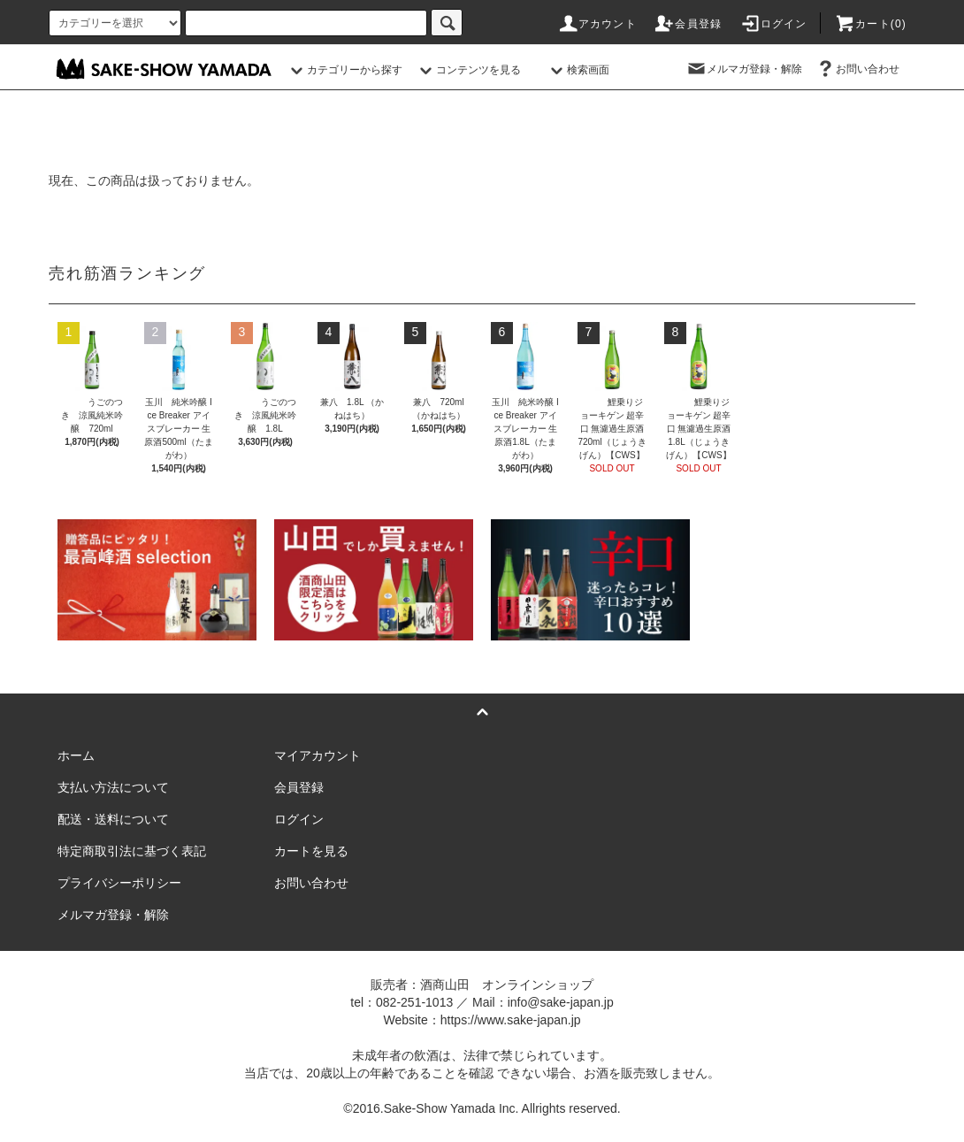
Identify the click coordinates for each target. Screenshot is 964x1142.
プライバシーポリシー (119, 883)
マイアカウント (317, 755)
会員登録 (688, 24)
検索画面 (577, 70)
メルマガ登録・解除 (743, 69)
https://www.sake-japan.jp (510, 1020)
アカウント (597, 24)
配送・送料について (113, 819)
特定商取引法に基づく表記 (131, 851)
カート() (870, 24)
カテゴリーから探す (344, 70)
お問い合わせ (857, 69)
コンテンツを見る (468, 70)
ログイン (773, 24)
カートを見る (311, 851)
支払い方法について (113, 787)
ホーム (76, 755)
